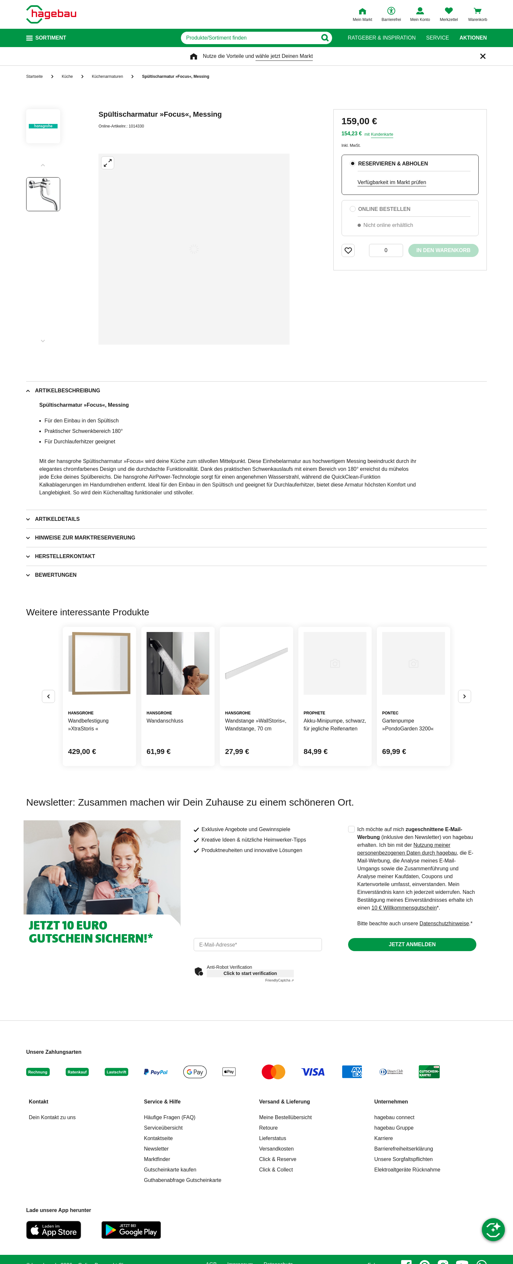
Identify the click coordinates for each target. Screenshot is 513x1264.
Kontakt (38, 1101)
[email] (258, 944)
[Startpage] (51, 14)
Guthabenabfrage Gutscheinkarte (182, 1180)
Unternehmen (391, 1101)
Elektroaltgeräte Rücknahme (407, 1169)
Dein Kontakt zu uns (52, 1117)
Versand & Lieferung (284, 1101)
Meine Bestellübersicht (285, 1117)
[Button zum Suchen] (324, 38)
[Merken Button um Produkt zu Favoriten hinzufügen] (348, 250)
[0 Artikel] (386, 250)
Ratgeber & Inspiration (382, 38)
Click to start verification (250, 973)
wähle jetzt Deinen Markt (284, 56)
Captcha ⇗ (279, 980)
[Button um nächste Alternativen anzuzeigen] (464, 696)
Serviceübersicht (163, 1128)
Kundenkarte (382, 134)
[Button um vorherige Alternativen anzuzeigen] (48, 696)
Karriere (383, 1138)
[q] (249, 38)
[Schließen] (483, 56)
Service (437, 38)
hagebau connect (394, 1117)
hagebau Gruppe (394, 1128)
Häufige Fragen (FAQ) (169, 1117)
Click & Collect (276, 1169)
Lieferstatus (272, 1138)
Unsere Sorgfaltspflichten (403, 1159)
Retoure (268, 1128)
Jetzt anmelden (412, 944)
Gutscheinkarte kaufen (170, 1169)
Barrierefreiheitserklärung (403, 1149)
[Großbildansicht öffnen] (194, 249)
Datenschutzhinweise (444, 923)
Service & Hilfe (162, 1101)
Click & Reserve (277, 1159)
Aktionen (473, 38)
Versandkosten (276, 1149)
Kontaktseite (158, 1138)
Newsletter (156, 1149)
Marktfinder (157, 1159)
